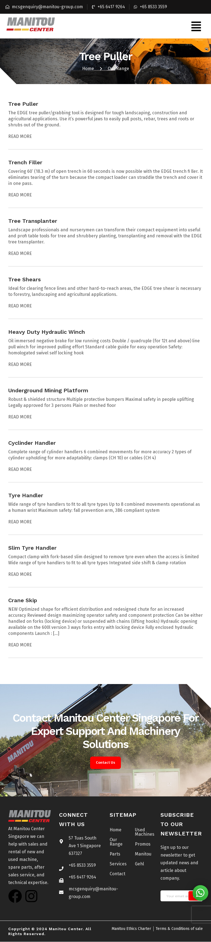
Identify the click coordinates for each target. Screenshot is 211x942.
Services (118, 864)
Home (115, 830)
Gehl (139, 864)
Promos (143, 844)
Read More (20, 136)
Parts (115, 854)
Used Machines (143, 832)
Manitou (143, 854)
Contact (117, 874)
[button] (196, 26)
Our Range (116, 842)
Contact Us (105, 763)
